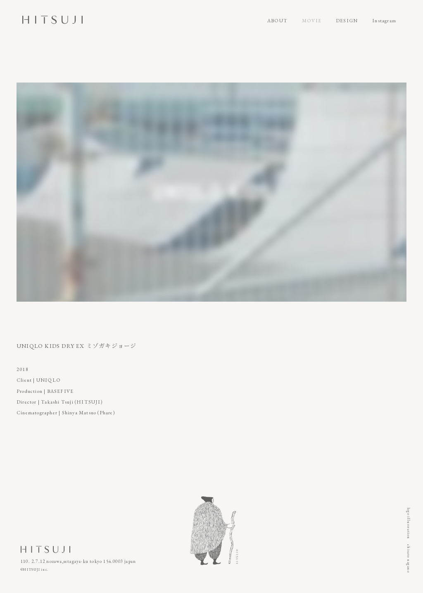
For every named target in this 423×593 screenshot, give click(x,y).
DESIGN (347, 20)
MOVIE (311, 20)
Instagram (384, 20)
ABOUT (277, 20)
